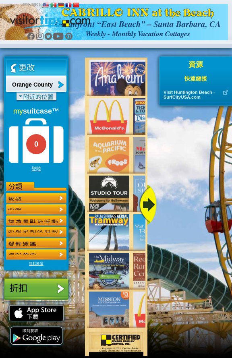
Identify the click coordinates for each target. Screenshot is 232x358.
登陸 (36, 169)
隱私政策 (36, 264)
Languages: (31, 4)
